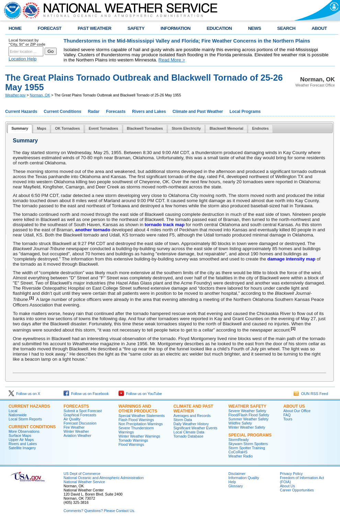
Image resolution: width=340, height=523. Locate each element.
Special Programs (250, 435)
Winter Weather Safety (246, 427)
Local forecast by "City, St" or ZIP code (27, 42)
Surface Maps (20, 435)
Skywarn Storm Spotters (248, 444)
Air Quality (72, 419)
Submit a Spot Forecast (83, 411)
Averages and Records (192, 416)
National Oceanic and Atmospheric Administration (104, 478)
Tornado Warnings (133, 440)
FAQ (287, 415)
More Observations (24, 431)
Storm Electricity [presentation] (186, 128)
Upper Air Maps (21, 440)
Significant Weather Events (195, 428)
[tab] (20, 128)
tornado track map (164, 224)
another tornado (92, 229)
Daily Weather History (191, 424)
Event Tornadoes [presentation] (103, 128)
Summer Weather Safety (248, 419)
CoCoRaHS (238, 452)
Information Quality (243, 478)
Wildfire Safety (240, 423)
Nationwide (18, 415)
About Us (294, 406)
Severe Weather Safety (247, 411)
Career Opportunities (297, 490)
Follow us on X (24, 394)
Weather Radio (240, 456)
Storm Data (182, 420)
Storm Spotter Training (246, 448)
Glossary (235, 486)
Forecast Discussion (80, 423)
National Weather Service (84, 482)
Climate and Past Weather (197, 111)
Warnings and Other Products (137, 409)
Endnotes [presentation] (260, 128)
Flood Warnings (131, 444)
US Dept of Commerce (82, 474)
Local (13, 411)
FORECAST (49, 28)
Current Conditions (62, 111)
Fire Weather (74, 427)
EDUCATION (219, 28)
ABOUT (319, 28)
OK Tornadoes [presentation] (67, 128)
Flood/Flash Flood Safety (248, 415)
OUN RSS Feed (311, 394)
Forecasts (116, 111)
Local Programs (245, 111)
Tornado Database (188, 436)
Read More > (171, 59)
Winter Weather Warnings (139, 436)
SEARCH (286, 28)
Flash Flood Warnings (136, 420)
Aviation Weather (77, 435)
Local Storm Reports (25, 419)
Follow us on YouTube (140, 394)
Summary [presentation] (19, 128)
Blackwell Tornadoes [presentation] (145, 128)
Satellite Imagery (22, 448)
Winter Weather (76, 431)
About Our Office (296, 411)
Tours (287, 419)
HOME (15, 28)
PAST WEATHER (94, 28)
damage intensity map (291, 259)
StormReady (238, 440)
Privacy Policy (291, 474)
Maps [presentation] (41, 128)
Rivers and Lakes (149, 111)
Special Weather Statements (141, 416)
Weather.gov (15, 95)
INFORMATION (176, 28)
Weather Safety (247, 406)
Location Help (23, 58)
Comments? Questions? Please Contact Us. (99, 511)
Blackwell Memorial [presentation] (226, 128)
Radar (94, 111)
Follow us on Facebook (86, 394)
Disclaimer (237, 474)
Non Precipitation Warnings (140, 424)
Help (232, 482)
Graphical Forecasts (80, 415)
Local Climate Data (188, 432)
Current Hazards (21, 111)
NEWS (254, 28)
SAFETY (135, 28)
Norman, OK (40, 95)
